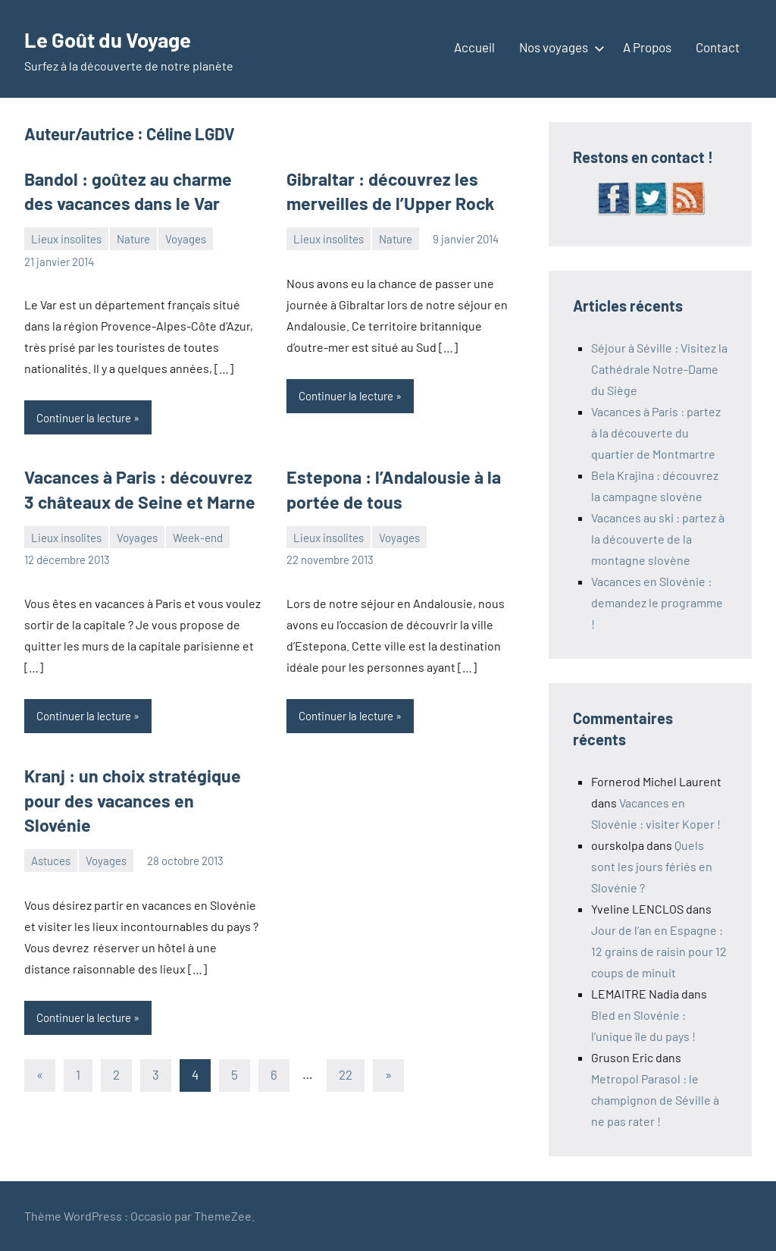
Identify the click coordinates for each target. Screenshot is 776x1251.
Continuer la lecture (83, 415)
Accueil (474, 47)
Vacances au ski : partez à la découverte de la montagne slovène (657, 538)
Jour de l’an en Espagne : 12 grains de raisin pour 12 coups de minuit (659, 951)
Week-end (198, 532)
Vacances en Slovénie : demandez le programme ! (657, 602)
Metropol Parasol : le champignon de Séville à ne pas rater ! (655, 1099)
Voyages (185, 236)
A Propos (647, 47)
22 (345, 1042)
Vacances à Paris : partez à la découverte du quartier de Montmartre (656, 432)
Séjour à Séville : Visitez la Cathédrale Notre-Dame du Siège (659, 368)
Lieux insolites (66, 236)
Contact (718, 47)
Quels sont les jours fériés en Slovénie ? (651, 866)
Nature (133, 236)
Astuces (50, 829)
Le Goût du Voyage (122, 38)
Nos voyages (559, 47)
